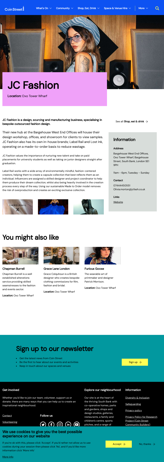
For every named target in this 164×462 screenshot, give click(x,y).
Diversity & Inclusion (137, 397)
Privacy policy (133, 410)
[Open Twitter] (43, 425)
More (141, 8)
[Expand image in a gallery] (17, 206)
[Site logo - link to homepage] (14, 8)
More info (7, 459)
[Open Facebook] (51, 425)
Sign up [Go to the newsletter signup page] (133, 362)
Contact (7, 415)
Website (118, 202)
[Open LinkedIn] (68, 425)
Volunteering (9, 422)
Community (63, 8)
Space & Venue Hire (115, 8)
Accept (117, 446)
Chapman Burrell (13, 269)
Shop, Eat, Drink (87, 8)
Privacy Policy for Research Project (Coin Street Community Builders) (141, 420)
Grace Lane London (57, 269)
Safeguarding (133, 404)
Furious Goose (94, 269)
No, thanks (145, 446)
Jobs (5, 428)
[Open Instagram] (60, 425)
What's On (42, 8)
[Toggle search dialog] (156, 8)
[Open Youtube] (77, 425)
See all (130, 121)
